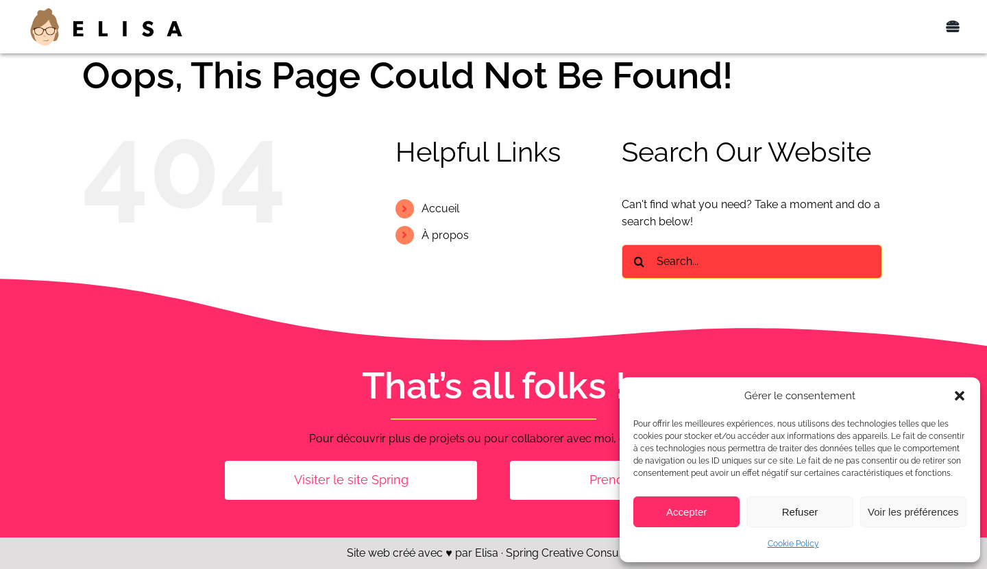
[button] (959, 396)
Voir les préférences (913, 512)
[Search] (639, 261)
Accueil (440, 208)
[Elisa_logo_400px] (106, 11)
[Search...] (752, 261)
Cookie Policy (793, 543)
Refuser (800, 512)
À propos (445, 235)
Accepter (686, 512)
